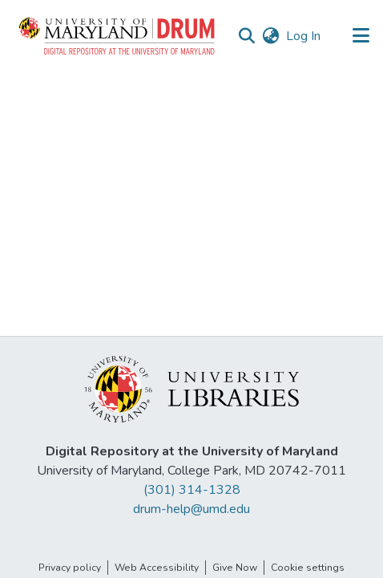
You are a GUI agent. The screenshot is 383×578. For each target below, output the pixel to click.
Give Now (234, 567)
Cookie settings (308, 567)
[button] (118, 36)
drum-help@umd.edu (191, 509)
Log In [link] (304, 36)
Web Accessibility (157, 567)
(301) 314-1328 (191, 490)
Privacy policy (69, 567)
